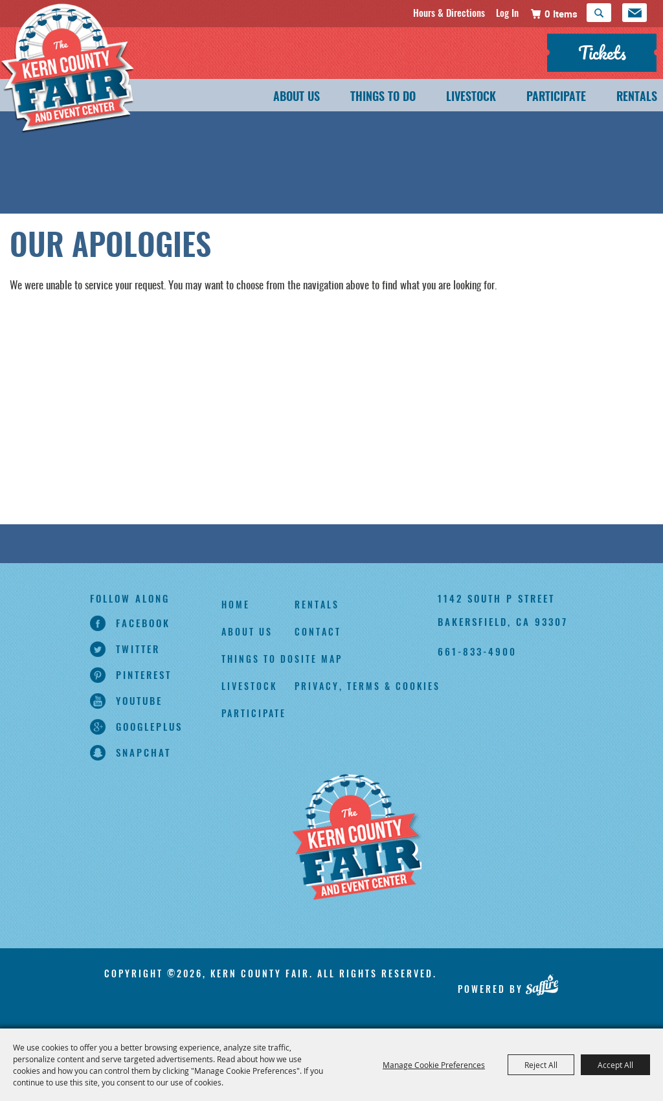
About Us (296, 97)
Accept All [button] (615, 1065)
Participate (556, 97)
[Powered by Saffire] (541, 984)
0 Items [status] (561, 13)
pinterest (144, 674)
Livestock (471, 97)
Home (235, 604)
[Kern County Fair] (87, 80)
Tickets (602, 52)
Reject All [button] (540, 1065)
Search (599, 12)
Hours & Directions (449, 12)
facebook (143, 623)
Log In (507, 12)
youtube (139, 700)
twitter (138, 648)
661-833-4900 (477, 651)
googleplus (149, 726)
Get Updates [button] (634, 12)
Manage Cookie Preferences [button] (434, 1065)
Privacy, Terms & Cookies (367, 686)
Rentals (636, 97)
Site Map (319, 658)
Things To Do (383, 97)
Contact (318, 631)
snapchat (143, 752)
